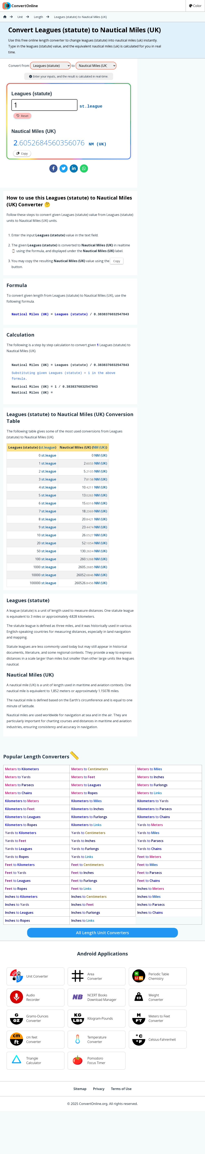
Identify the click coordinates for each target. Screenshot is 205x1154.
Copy (22, 153)
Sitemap (79, 1089)
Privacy (98, 1089)
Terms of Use (121, 1089)
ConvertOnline (20, 5)
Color (195, 5)
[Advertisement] (171, 85)
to (22, 770)
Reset (22, 116)
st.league (90, 106)
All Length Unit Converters (102, 933)
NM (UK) (97, 144)
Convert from (19, 65)
